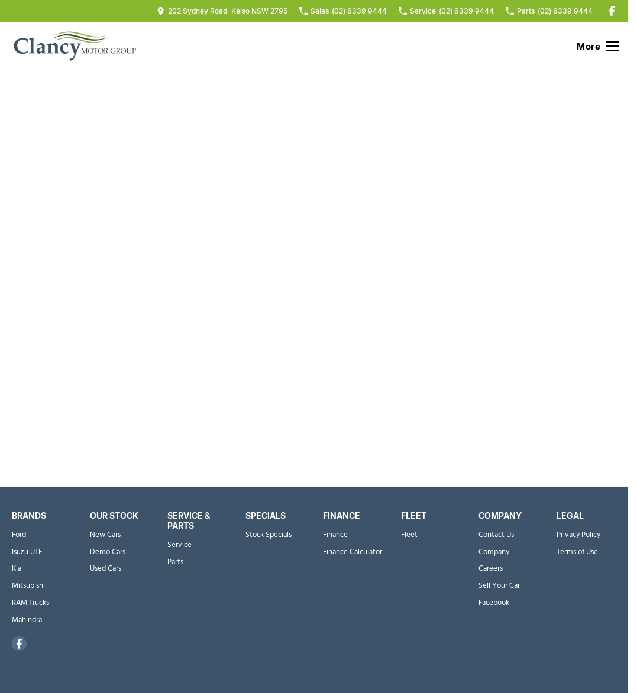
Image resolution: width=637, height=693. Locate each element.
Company (493, 552)
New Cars (105, 535)
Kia (16, 568)
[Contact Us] (222, 11)
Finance (335, 535)
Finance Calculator (352, 552)
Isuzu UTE (27, 552)
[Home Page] (74, 46)
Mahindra (27, 620)
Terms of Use (577, 552)
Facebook (493, 603)
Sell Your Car (499, 586)
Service (179, 545)
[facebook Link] (611, 11)
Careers (490, 568)
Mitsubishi (28, 586)
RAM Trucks (30, 603)
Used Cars (105, 568)
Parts (175, 562)
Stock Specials (268, 535)
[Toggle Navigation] (598, 46)
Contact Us (496, 535)
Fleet (409, 535)
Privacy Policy (578, 535)
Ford (19, 535)
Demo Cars (107, 552)
